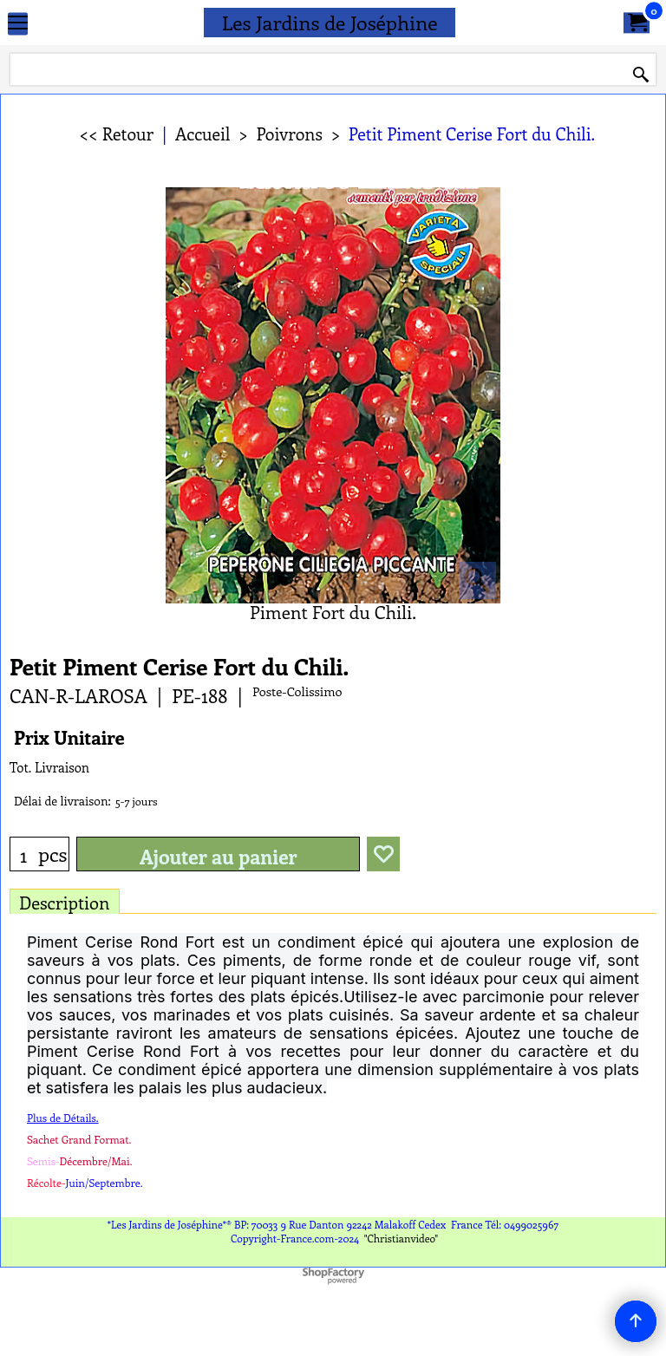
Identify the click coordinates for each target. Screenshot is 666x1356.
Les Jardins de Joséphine (330, 22)
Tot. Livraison (49, 767)
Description (64, 902)
